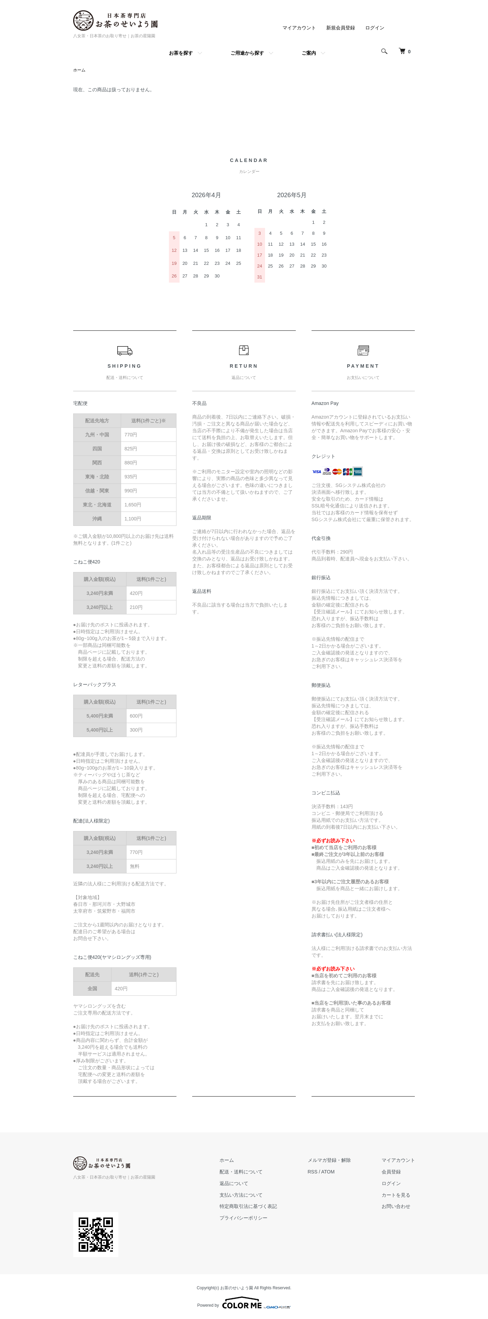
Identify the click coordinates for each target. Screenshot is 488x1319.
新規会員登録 (340, 27)
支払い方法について (241, 1195)
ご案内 (309, 53)
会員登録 (391, 1171)
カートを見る (396, 1195)
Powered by (244, 1302)
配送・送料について (241, 1171)
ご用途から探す (247, 53)
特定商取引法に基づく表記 (248, 1206)
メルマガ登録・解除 (329, 1160)
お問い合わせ (396, 1206)
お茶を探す (181, 53)
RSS (313, 1171)
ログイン (374, 27)
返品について (234, 1183)
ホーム (79, 70)
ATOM (327, 1171)
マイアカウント (299, 27)
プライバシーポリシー (243, 1218)
